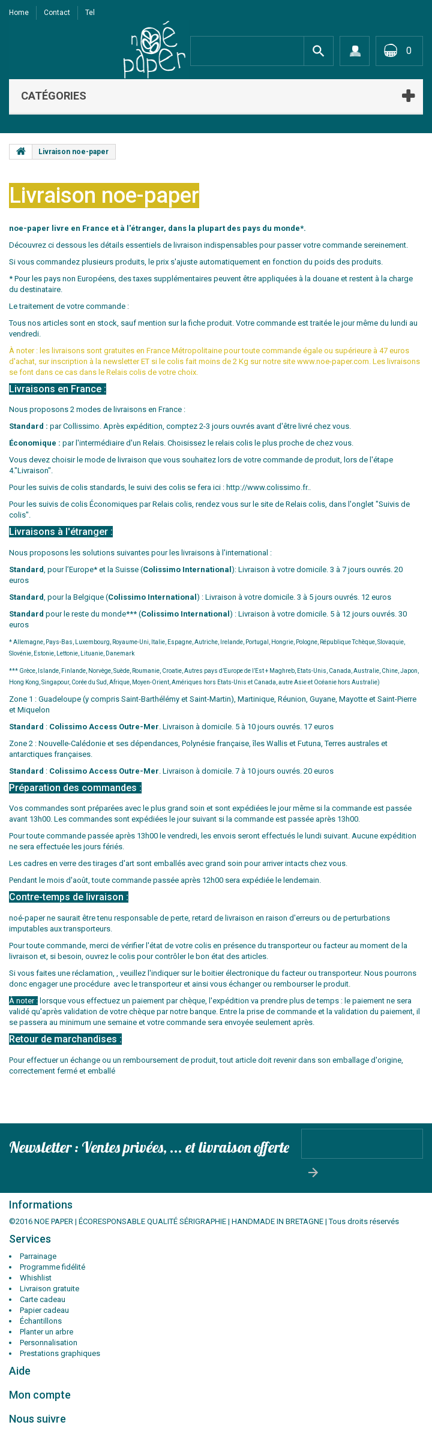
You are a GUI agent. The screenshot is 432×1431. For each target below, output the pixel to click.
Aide (20, 1370)
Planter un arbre (46, 1331)
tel (90, 12)
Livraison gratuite (49, 1288)
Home (19, 12)
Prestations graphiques (60, 1353)
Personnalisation (48, 1342)
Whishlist (36, 1277)
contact (57, 12)
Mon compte (40, 1394)
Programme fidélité (52, 1266)
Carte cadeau (42, 1299)
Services (30, 1238)
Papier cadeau (44, 1310)
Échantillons (41, 1320)
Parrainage (38, 1256)
